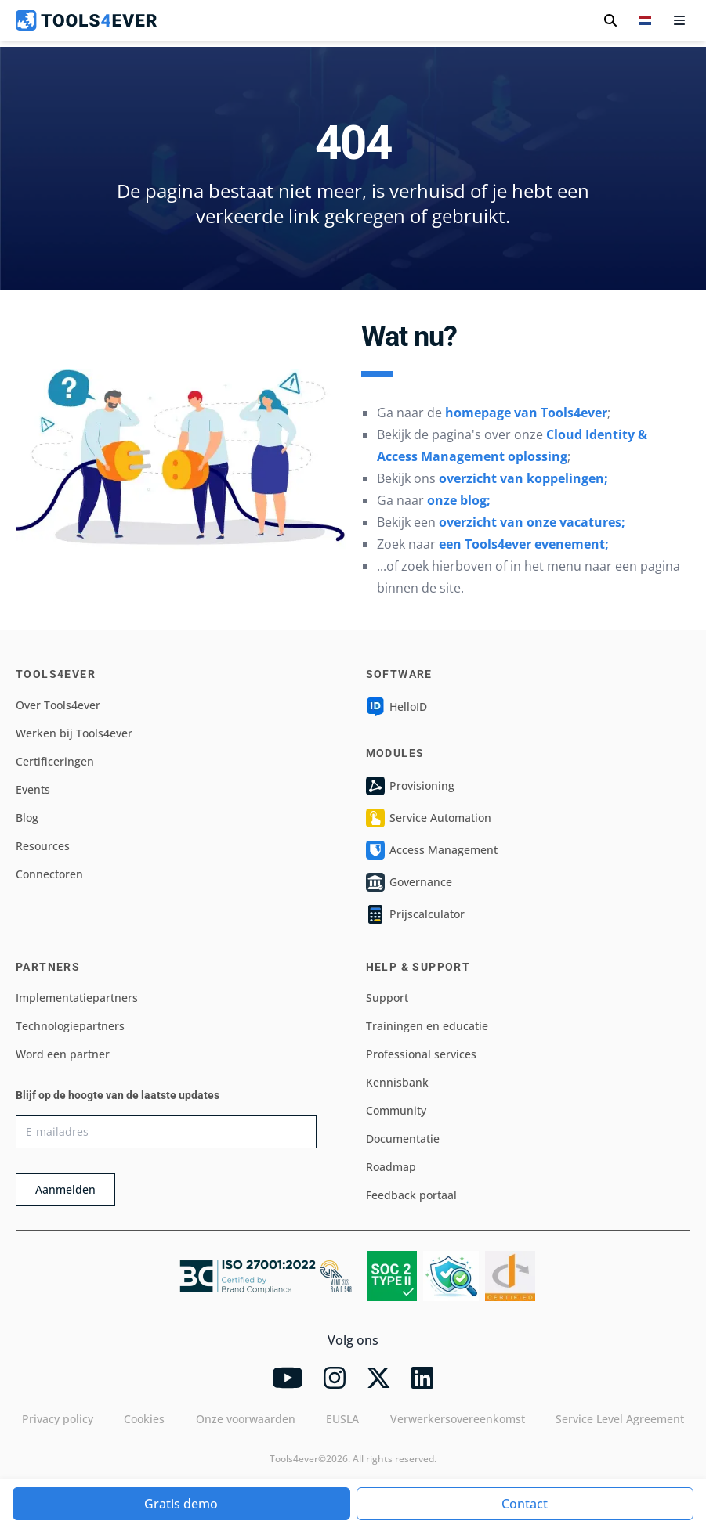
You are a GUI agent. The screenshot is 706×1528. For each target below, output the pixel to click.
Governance (409, 882)
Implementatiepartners (77, 997)
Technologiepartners (70, 1025)
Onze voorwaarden (245, 1418)
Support (387, 997)
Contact (524, 1503)
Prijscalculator (415, 914)
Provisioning (410, 786)
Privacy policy (57, 1418)
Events (33, 789)
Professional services (421, 1054)
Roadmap (391, 1166)
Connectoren (49, 874)
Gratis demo (181, 1503)
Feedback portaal (411, 1194)
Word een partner (63, 1054)
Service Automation (428, 818)
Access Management (432, 850)
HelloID (396, 706)
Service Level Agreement (620, 1418)
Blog (27, 817)
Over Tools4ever (58, 704)
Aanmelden (65, 1189)
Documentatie (403, 1138)
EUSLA (342, 1418)
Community (396, 1110)
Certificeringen (55, 761)
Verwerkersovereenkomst (457, 1418)
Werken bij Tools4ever (74, 733)
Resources (43, 845)
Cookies (144, 1418)
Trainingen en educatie (427, 1025)
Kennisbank (397, 1082)
